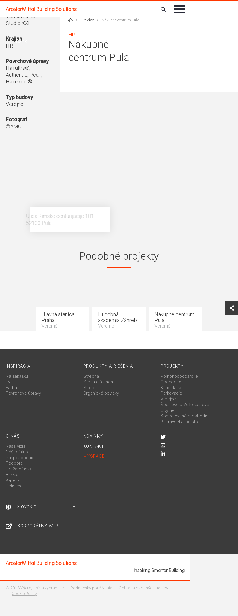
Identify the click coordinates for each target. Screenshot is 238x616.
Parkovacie (171, 393)
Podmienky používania (91, 588)
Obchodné (171, 381)
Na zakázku (17, 376)
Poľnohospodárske (179, 376)
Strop (88, 387)
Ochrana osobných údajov (143, 588)
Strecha (91, 376)
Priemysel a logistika (181, 421)
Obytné (168, 410)
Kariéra (13, 480)
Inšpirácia (18, 366)
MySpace (94, 456)
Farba (11, 387)
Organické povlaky (101, 393)
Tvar (10, 381)
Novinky (93, 436)
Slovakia (46, 506)
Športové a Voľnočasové (185, 404)
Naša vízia (15, 446)
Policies (13, 486)
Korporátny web (38, 525)
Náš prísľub (17, 451)
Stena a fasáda (98, 381)
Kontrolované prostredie (185, 416)
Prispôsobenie (20, 457)
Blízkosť (13, 474)
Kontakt (93, 446)
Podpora (14, 463)
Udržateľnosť (18, 469)
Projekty (87, 20)
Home (70, 20)
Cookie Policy (24, 593)
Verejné (168, 399)
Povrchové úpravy (23, 393)
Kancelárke (172, 387)
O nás (13, 436)
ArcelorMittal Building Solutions (41, 9)
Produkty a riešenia (108, 366)
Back (21, 41)
